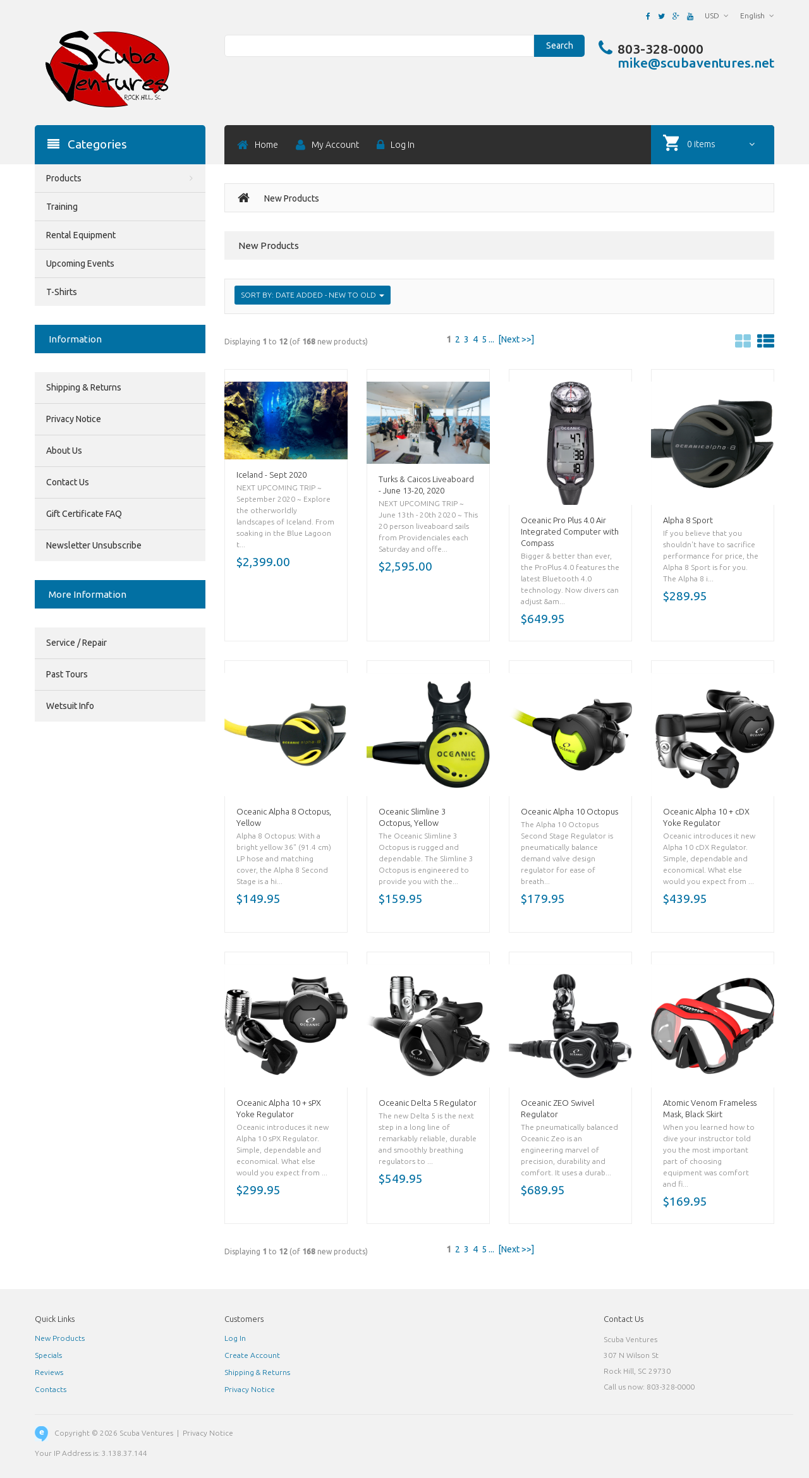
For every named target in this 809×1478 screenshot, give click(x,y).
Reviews (49, 1372)
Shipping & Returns (83, 387)
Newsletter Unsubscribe (94, 545)
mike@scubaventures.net (695, 62)
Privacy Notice (73, 419)
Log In (235, 1338)
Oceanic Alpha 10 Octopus (569, 811)
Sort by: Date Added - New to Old (312, 295)
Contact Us (67, 482)
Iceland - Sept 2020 (271, 474)
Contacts (50, 1389)
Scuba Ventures (146, 1433)
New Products (60, 1338)
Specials (48, 1355)
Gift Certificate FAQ (84, 514)
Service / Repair (76, 643)
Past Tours (67, 674)
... (491, 339)
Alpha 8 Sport (688, 520)
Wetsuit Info (70, 706)
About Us (64, 450)
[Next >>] (516, 339)
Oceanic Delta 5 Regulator (428, 1102)
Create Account (252, 1355)
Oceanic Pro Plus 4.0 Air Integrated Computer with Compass (570, 531)
